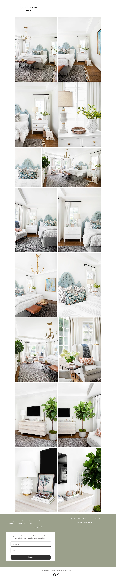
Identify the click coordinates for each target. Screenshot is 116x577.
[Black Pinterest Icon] (58, 574)
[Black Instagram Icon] (54, 574)
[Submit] (31, 557)
